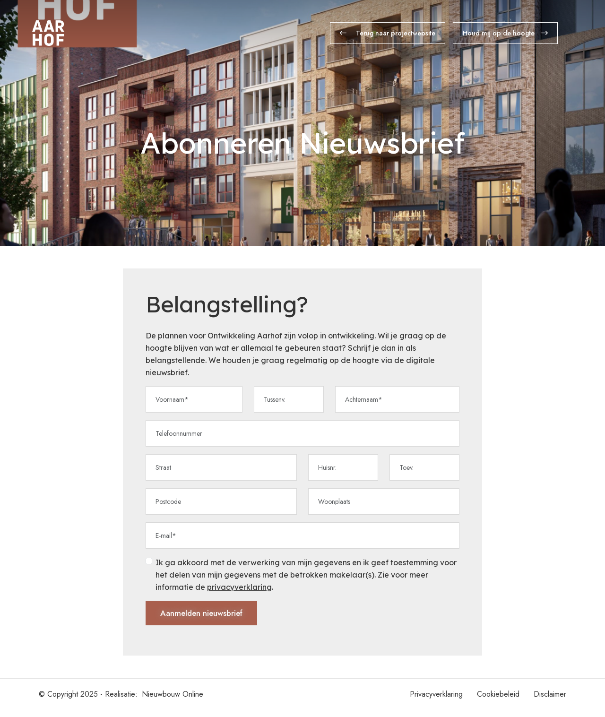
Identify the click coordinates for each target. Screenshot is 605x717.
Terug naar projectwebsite (387, 33)
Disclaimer (550, 701)
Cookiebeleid (498, 701)
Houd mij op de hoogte (505, 33)
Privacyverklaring (436, 701)
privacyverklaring (239, 591)
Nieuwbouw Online (172, 701)
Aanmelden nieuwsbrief (205, 619)
